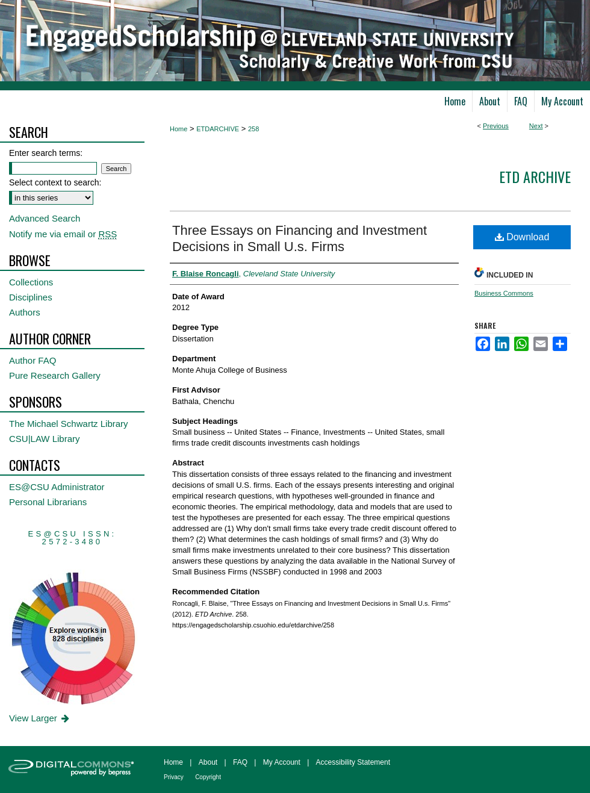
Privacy (174, 777)
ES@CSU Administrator (57, 487)
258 (253, 128)
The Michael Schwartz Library (68, 423)
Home (178, 128)
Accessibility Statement (353, 762)
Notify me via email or (63, 234)
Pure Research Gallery (55, 375)
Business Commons (503, 293)
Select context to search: (55, 182)
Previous (496, 125)
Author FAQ (32, 360)
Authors (24, 312)
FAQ (240, 762)
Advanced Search (44, 218)
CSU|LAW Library (44, 439)
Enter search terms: (45, 153)
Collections (31, 282)
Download (522, 237)
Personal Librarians (48, 502)
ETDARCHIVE (217, 128)
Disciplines (30, 297)
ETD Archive (535, 176)
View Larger (40, 718)
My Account (281, 762)
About (208, 762)
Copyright (208, 777)
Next (536, 125)
